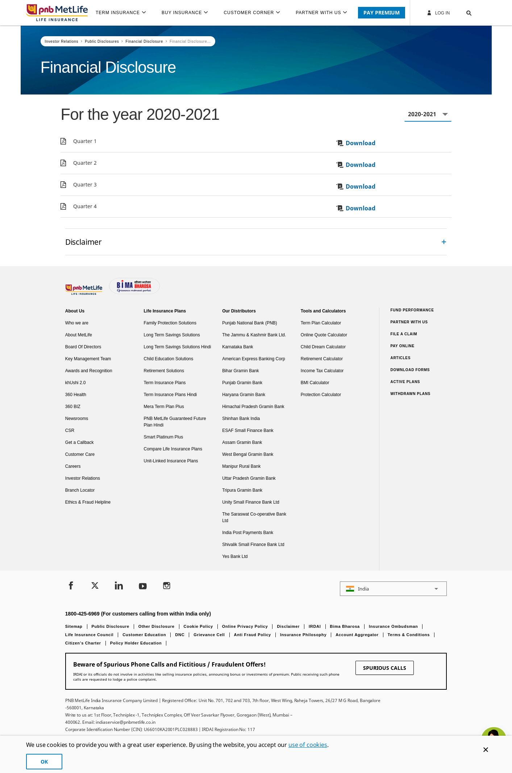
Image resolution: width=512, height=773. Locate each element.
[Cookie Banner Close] (485, 749)
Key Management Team (88, 358)
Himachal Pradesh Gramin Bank (253, 406)
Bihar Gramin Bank (240, 370)
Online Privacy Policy (245, 626)
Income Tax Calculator (322, 370)
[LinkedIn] (119, 586)
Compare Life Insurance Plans (173, 448)
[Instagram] (166, 586)
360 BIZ (72, 406)
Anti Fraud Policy (252, 635)
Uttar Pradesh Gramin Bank (248, 478)
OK (44, 761)
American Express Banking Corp (253, 358)
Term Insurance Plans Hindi (170, 394)
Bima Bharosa (345, 626)
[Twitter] (95, 586)
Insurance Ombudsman (393, 626)
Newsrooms (76, 418)
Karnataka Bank (237, 346)
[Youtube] (143, 586)
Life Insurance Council (89, 635)
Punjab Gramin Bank (242, 382)
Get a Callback (79, 442)
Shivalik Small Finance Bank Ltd (253, 544)
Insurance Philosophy (303, 635)
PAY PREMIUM (381, 12)
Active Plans (405, 382)
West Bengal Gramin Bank (247, 454)
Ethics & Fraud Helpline (88, 502)
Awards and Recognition (88, 370)
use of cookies (307, 745)
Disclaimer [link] (83, 241)
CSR (69, 430)
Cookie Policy (198, 626)
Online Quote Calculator (324, 334)
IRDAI (315, 626)
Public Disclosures (102, 41)
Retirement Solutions (164, 370)
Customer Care (80, 454)
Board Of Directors (83, 346)
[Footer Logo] (84, 293)
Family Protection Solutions (170, 322)
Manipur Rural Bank (241, 466)
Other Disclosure (156, 626)
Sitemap (74, 626)
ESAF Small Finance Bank (247, 430)
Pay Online (402, 346)
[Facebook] (71, 586)
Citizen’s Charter (83, 643)
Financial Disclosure (144, 41)
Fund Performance (412, 310)
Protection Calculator (321, 394)
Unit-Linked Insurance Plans (171, 460)
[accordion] (256, 242)
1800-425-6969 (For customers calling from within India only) (138, 614)
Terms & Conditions (409, 635)
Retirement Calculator (322, 358)
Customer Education (144, 635)
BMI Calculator (315, 382)
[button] (462, 12)
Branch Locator (80, 490)
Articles (400, 358)
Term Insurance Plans (165, 382)
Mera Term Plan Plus (164, 406)
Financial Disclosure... (190, 41)
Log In (438, 13)
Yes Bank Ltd (234, 556)
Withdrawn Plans (410, 394)
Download (355, 143)
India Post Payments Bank (247, 532)
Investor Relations (62, 41)
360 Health (75, 394)
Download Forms (410, 370)
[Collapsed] (444, 242)
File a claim (403, 334)
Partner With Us (409, 322)
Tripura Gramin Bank (242, 490)
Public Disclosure (110, 626)
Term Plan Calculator (321, 322)
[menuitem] (124, 12)
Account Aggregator (357, 635)
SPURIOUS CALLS (384, 667)
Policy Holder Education (136, 643)
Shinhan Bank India (241, 418)
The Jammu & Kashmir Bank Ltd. (254, 334)
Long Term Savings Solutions (172, 334)
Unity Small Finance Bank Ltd (250, 502)
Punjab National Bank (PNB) (249, 322)
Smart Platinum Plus (163, 437)
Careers (73, 466)
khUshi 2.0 (75, 382)
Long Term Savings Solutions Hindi (177, 346)
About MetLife (78, 334)
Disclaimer (288, 626)
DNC (179, 635)
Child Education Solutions (168, 358)
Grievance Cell (209, 635)
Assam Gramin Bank (242, 442)
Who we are (76, 322)
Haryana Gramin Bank (243, 394)
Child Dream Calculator (323, 346)
